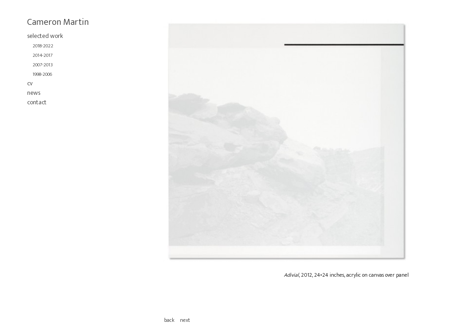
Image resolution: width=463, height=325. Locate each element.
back (169, 320)
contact (37, 102)
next (185, 320)
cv (30, 83)
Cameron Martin (58, 22)
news (33, 93)
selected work (45, 36)
